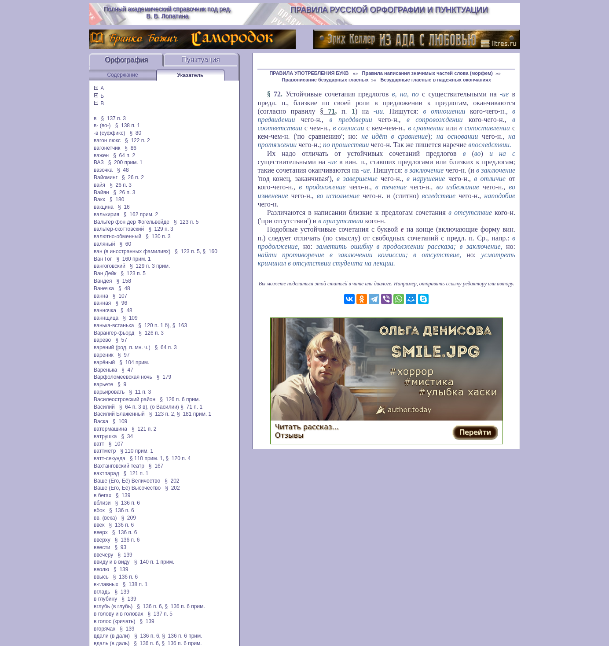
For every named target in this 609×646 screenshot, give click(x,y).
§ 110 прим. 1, (147, 458)
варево (102, 340)
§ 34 (127, 436)
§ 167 (156, 466)
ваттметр (105, 451)
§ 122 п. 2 (137, 140)
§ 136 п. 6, (150, 606)
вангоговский (109, 266)
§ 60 (125, 244)
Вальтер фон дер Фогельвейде (131, 222)
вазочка (103, 170)
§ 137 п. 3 (113, 118)
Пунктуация (201, 59)
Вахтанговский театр (119, 466)
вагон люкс (107, 140)
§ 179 (164, 377)
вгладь (102, 592)
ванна (101, 296)
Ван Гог (103, 259)
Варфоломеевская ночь (123, 377)
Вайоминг (105, 177)
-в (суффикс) (109, 133)
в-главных (106, 584)
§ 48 (123, 170)
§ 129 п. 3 (160, 229)
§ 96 (121, 303)
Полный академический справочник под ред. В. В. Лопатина (167, 12)
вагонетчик (107, 148)
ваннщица (106, 318)
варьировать (109, 392)
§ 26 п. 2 (133, 177)
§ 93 (121, 547)
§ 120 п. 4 (178, 458)
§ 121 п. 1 (136, 473)
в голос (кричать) (114, 621)
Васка (101, 421)
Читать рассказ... (307, 427)
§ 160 (210, 251)
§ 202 (172, 481)
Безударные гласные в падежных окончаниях (436, 79)
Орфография (126, 59)
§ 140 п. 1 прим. (154, 562)
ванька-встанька (114, 325)
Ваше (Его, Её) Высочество (127, 488)
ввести (102, 547)
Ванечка (104, 288)
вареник (104, 355)
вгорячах (104, 629)
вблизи (102, 503)
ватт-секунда (109, 458)
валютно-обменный (117, 236)
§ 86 (130, 148)
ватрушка (105, 436)
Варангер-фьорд (114, 333)
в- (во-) (102, 125)
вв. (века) (105, 518)
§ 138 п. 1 (127, 125)
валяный (104, 244)
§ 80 (135, 133)
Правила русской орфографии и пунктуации (389, 9)
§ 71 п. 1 (191, 407)
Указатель (190, 75)
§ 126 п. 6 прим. (180, 399)
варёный (104, 362)
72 (277, 94)
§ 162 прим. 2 (141, 214)
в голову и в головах (118, 614)
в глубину (105, 599)
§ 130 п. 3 (158, 236)
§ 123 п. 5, (188, 251)
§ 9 (121, 384)
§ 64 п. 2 (124, 155)
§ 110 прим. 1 (136, 451)
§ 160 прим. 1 (133, 259)
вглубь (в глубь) (113, 606)
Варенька (105, 370)
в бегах (102, 495)
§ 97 (124, 355)
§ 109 (130, 318)
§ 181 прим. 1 (194, 414)
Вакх (99, 199)
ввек (99, 525)
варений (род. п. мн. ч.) (122, 347)
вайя (99, 185)
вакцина (104, 207)
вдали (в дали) (112, 636)
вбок (99, 510)
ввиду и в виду (112, 562)
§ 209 (128, 518)
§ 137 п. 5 (160, 614)
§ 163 (179, 325)
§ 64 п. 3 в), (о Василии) (149, 407)
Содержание (122, 75)
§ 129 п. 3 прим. (150, 266)
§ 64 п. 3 (166, 347)
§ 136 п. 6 (127, 503)
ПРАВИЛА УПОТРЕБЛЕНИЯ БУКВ (309, 73)
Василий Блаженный (119, 414)
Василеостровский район (124, 399)
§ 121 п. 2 (144, 429)
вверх (101, 532)
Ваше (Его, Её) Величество (127, 481)
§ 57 (121, 340)
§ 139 (123, 495)
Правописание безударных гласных (325, 79)
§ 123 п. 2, (162, 414)
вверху (102, 540)
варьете (103, 384)
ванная (102, 303)
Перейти (475, 432)
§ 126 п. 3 (151, 333)
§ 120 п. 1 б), (154, 325)
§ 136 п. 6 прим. (185, 606)
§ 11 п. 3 (140, 392)
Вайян (101, 192)
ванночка (105, 310)
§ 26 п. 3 (121, 185)
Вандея (103, 281)
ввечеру (103, 555)
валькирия (106, 214)
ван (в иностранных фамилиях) (132, 251)
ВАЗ (99, 162)
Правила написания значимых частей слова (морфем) (427, 73)
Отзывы (289, 435)
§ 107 (120, 296)
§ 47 (127, 370)
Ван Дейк (105, 273)
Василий (104, 407)
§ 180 (117, 199)
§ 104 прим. (134, 362)
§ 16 (124, 207)
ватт (99, 444)
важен (101, 155)
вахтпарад (106, 473)
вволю (101, 569)
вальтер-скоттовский (119, 229)
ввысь (101, 577)
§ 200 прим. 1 (125, 162)
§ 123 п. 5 (186, 222)
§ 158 (124, 281)
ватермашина (110, 429)
